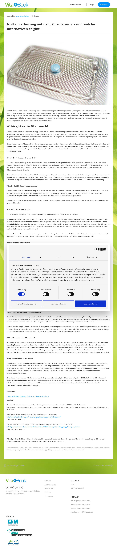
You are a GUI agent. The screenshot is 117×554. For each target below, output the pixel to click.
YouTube (12, 487)
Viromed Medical (77, 488)
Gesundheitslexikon (22, 16)
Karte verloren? (50, 484)
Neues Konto (104, 5)
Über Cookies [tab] (91, 257)
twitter (7, 487)
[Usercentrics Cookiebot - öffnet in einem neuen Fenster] (96, 249)
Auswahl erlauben (59, 304)
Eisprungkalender (13, 396)
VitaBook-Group (17, 482)
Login (92, 5)
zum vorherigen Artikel (16, 465)
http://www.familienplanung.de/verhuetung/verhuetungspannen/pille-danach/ (34, 417)
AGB (72, 484)
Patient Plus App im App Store (16, 487)
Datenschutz (49, 488)
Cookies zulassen (90, 304)
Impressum (49, 496)
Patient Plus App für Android (21, 487)
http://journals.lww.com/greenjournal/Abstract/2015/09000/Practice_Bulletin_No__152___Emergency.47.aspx (43, 427)
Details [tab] (58, 257)
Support (48, 492)
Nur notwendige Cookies (26, 304)
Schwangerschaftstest (26, 396)
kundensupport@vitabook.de (82, 512)
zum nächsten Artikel (101, 465)
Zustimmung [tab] (26, 257)
